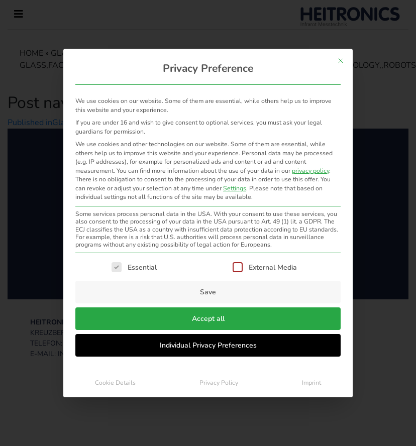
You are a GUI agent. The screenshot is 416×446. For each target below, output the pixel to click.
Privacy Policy (218, 383)
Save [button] (208, 292)
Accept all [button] (208, 318)
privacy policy (310, 171)
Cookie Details (115, 383)
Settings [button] (234, 188)
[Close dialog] (341, 61)
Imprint (311, 383)
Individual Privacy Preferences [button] (208, 345)
